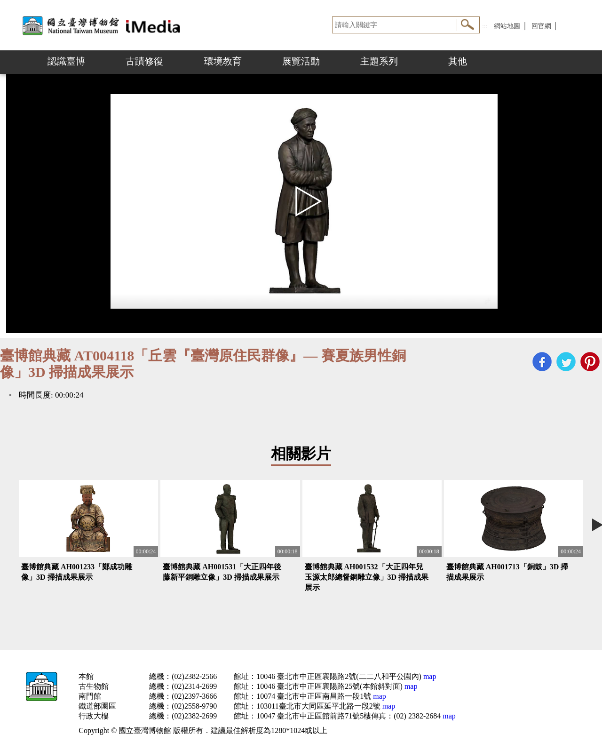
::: (485, 26)
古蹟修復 (144, 61)
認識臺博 (66, 61)
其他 (457, 61)
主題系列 (379, 61)
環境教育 (223, 61)
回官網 (541, 26)
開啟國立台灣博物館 (103, 25)
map (428, 676)
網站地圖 (507, 26)
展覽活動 (301, 61)
